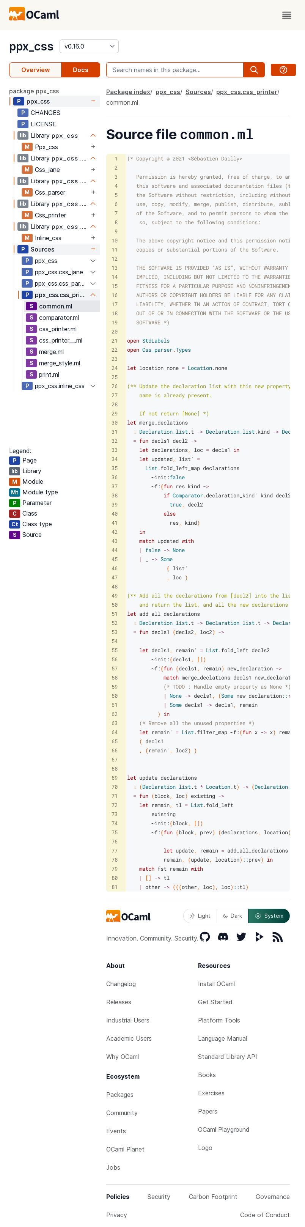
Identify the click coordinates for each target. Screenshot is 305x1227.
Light (200, 915)
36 (115, 477)
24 (115, 367)
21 (115, 340)
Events (116, 1131)
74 (115, 823)
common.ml (55, 306)
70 (115, 786)
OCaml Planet (125, 1149)
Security (159, 1196)
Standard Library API (227, 1056)
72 (115, 805)
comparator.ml (59, 317)
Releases (118, 1002)
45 (115, 559)
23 (115, 358)
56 (115, 659)
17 (115, 304)
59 (115, 686)
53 (115, 632)
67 (115, 759)
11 (115, 249)
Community (122, 1113)
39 (115, 504)
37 (115, 486)
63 (115, 723)
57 (115, 668)
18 (115, 313)
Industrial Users (127, 1020)
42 (115, 531)
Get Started (215, 1002)
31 (115, 431)
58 (115, 677)
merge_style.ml (59, 363)
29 (115, 413)
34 (115, 458)
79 (115, 868)
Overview (35, 70)
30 (115, 422)
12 (115, 258)
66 (115, 750)
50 (115, 604)
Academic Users (129, 1038)
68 (115, 768)
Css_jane (47, 169)
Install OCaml (216, 984)
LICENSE (43, 124)
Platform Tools (219, 1020)
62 (115, 713)
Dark (232, 915)
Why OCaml (122, 1056)
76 (115, 841)
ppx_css (31, 46)
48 (115, 586)
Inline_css (48, 238)
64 (115, 732)
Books (207, 1075)
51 (115, 613)
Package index (128, 92)
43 (115, 540)
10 (115, 240)
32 (115, 440)
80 (115, 877)
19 (115, 322)
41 (115, 522)
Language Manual (222, 1038)
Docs (80, 70)
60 (115, 695)
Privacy (116, 1215)
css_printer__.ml (60, 340)
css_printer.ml (58, 329)
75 (115, 832)
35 (115, 468)
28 (115, 404)
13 (115, 267)
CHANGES (45, 112)
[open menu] (287, 15)
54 (115, 641)
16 (115, 295)
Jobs (113, 1167)
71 (115, 795)
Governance (273, 1196)
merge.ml (51, 352)
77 (115, 850)
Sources (42, 249)
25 (115, 377)
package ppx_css (34, 91)
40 (115, 513)
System (269, 915)
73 (115, 814)
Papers (207, 1111)
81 (115, 886)
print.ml (49, 374)
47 (115, 577)
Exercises (211, 1093)
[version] (89, 46)
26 (115, 386)
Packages (120, 1094)
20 (115, 331)
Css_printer (50, 215)
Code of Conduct (265, 1215)
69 (115, 777)
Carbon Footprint (213, 1196)
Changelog (121, 984)
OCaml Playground (224, 1129)
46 (115, 568)
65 (115, 741)
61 (115, 704)
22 (115, 349)
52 (115, 622)
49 (115, 595)
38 (115, 495)
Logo (205, 1147)
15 (115, 285)
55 (115, 650)
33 (115, 449)
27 (115, 395)
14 (115, 276)
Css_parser (50, 192)
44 (115, 550)
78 (115, 859)
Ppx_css (46, 147)
